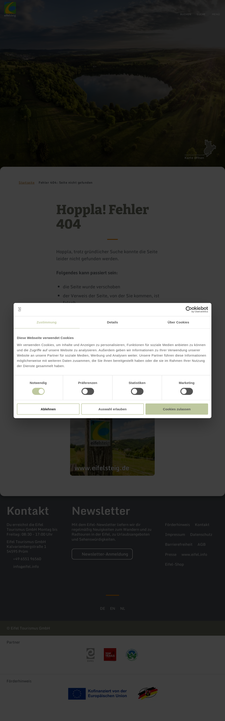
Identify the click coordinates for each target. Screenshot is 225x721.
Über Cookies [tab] (178, 322)
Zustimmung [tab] (47, 322)
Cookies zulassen (177, 409)
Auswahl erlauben (112, 409)
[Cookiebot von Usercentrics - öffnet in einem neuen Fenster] (189, 309)
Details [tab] (112, 322)
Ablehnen (48, 409)
